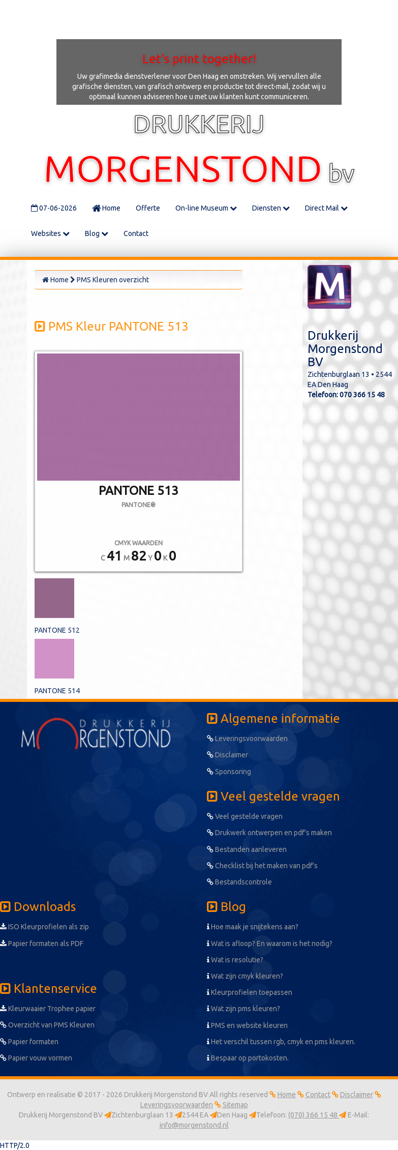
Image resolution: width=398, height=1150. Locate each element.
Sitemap (235, 1105)
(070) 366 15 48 (313, 1115)
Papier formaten (29, 1042)
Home (106, 208)
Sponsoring (229, 772)
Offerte (148, 208)
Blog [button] (96, 233)
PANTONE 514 (57, 691)
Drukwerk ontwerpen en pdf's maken (269, 833)
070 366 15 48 (362, 395)
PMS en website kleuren (247, 1025)
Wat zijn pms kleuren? (243, 1009)
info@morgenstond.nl (194, 1125)
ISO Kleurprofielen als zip (44, 927)
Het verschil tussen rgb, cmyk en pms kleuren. (281, 1042)
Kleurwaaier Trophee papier (48, 1009)
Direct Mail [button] (326, 208)
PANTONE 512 (57, 630)
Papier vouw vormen (36, 1058)
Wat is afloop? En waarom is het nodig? (269, 943)
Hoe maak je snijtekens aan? (252, 927)
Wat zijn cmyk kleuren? (245, 976)
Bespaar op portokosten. (248, 1058)
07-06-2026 (54, 208)
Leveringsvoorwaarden (247, 738)
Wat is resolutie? (235, 960)
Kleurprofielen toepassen (249, 992)
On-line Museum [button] (206, 208)
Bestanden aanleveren (247, 849)
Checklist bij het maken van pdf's (262, 866)
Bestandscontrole (239, 882)
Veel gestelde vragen (245, 816)
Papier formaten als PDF (41, 943)
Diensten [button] (271, 208)
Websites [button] (50, 233)
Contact (136, 233)
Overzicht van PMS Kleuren (47, 1025)
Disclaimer (227, 755)
